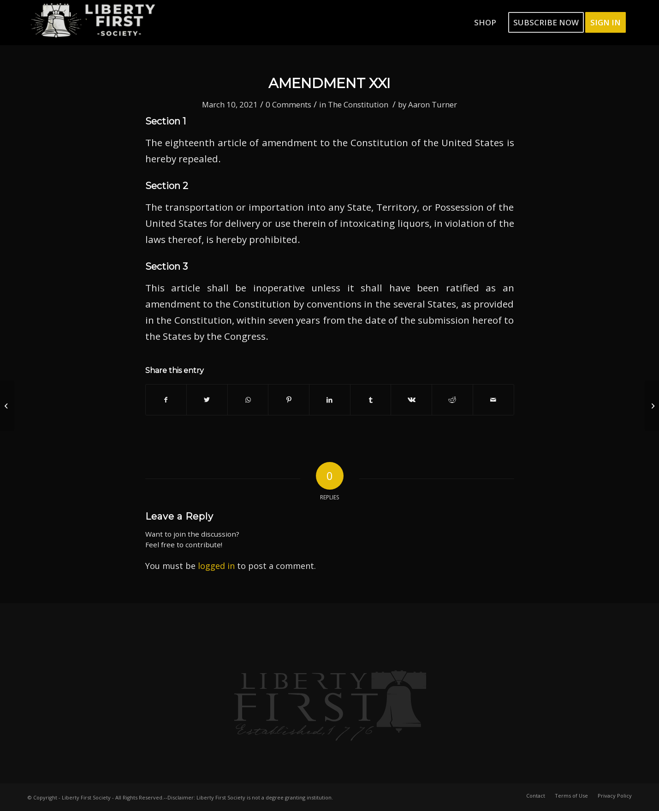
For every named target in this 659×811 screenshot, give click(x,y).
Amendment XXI (329, 83)
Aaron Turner (432, 104)
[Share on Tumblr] (370, 400)
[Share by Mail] (493, 400)
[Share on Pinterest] (288, 400)
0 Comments (288, 104)
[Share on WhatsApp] (248, 400)
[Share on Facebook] (166, 400)
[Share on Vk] (411, 400)
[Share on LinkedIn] (329, 400)
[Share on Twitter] (207, 400)
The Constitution (358, 104)
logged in (216, 565)
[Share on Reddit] (452, 400)
